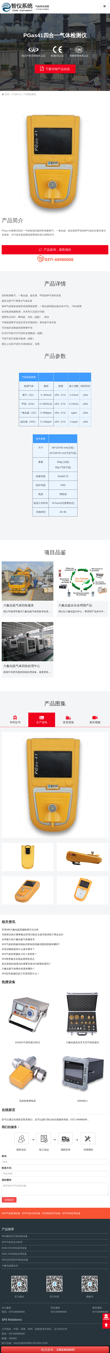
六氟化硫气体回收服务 (18, 605)
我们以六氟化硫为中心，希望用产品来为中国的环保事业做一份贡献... (82, 611)
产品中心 (17, 94)
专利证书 (15, 719)
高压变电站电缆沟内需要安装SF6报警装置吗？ (26, 963)
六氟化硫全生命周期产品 (75, 605)
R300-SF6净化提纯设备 (14, 1248)
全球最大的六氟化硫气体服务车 (18, 939)
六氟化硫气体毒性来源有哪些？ (18, 968)
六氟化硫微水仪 (10, 1265)
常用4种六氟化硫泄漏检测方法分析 (20, 929)
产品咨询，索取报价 (55, 249)
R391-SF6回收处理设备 (14, 1253)
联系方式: (7, 1168)
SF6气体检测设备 (11, 1213)
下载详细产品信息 (55, 68)
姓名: (4, 1156)
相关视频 (95, 719)
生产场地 (41, 719)
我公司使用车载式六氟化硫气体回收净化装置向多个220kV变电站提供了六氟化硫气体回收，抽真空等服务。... (27, 611)
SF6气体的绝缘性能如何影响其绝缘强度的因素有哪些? (30, 944)
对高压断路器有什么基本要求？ (18, 949)
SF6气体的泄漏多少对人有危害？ (19, 954)
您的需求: (7, 1180)
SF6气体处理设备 (71, 1213)
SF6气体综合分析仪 (12, 1242)
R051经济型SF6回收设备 (15, 1259)
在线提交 (9, 1199)
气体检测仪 (30, 94)
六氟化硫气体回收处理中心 (21, 666)
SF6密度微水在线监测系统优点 (18, 959)
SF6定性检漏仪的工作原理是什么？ (20, 973)
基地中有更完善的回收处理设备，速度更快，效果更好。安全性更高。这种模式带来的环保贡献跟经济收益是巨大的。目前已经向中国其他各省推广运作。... (27, 672)
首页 (7, 94)
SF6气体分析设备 (31, 1213)
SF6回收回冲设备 (51, 1213)
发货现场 (68, 719)
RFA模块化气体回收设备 (15, 1236)
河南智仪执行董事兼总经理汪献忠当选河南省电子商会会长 (32, 934)
